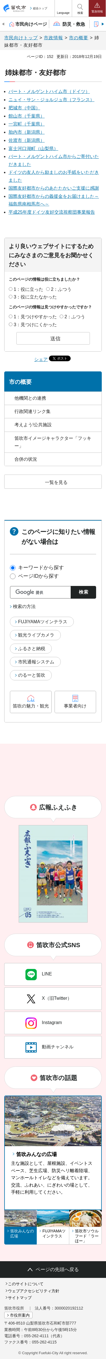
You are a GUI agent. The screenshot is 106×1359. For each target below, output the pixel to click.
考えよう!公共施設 (33, 424)
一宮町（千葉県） (26, 124)
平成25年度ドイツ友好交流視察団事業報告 (51, 212)
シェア (41, 359)
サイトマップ (20, 1297)
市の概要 (78, 37)
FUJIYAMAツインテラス (42, 621)
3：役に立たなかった (35, 297)
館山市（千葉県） (26, 116)
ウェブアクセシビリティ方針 (33, 1291)
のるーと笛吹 (31, 675)
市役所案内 (20, 1315)
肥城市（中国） (24, 107)
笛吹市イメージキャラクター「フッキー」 (52, 442)
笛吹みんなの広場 (36, 1154)
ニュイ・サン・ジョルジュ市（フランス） (51, 99)
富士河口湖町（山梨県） (33, 148)
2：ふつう (61, 289)
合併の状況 (25, 459)
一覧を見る (56, 482)
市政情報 (53, 37)
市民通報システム (36, 661)
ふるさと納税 (31, 648)
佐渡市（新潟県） (26, 140)
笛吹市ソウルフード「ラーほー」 (87, 1236)
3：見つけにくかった (35, 324)
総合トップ (40, 8)
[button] (63, 8)
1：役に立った (28, 289)
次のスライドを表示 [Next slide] (102, 24)
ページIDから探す (38, 576)
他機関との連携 (30, 398)
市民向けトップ (21, 37)
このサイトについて (26, 1284)
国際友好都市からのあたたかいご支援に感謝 (53, 188)
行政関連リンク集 (32, 411)
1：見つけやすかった (35, 316)
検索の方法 (24, 606)
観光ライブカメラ (36, 635)
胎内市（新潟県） (26, 132)
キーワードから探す (41, 567)
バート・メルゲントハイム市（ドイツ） (49, 91)
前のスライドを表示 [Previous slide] (3, 24)
